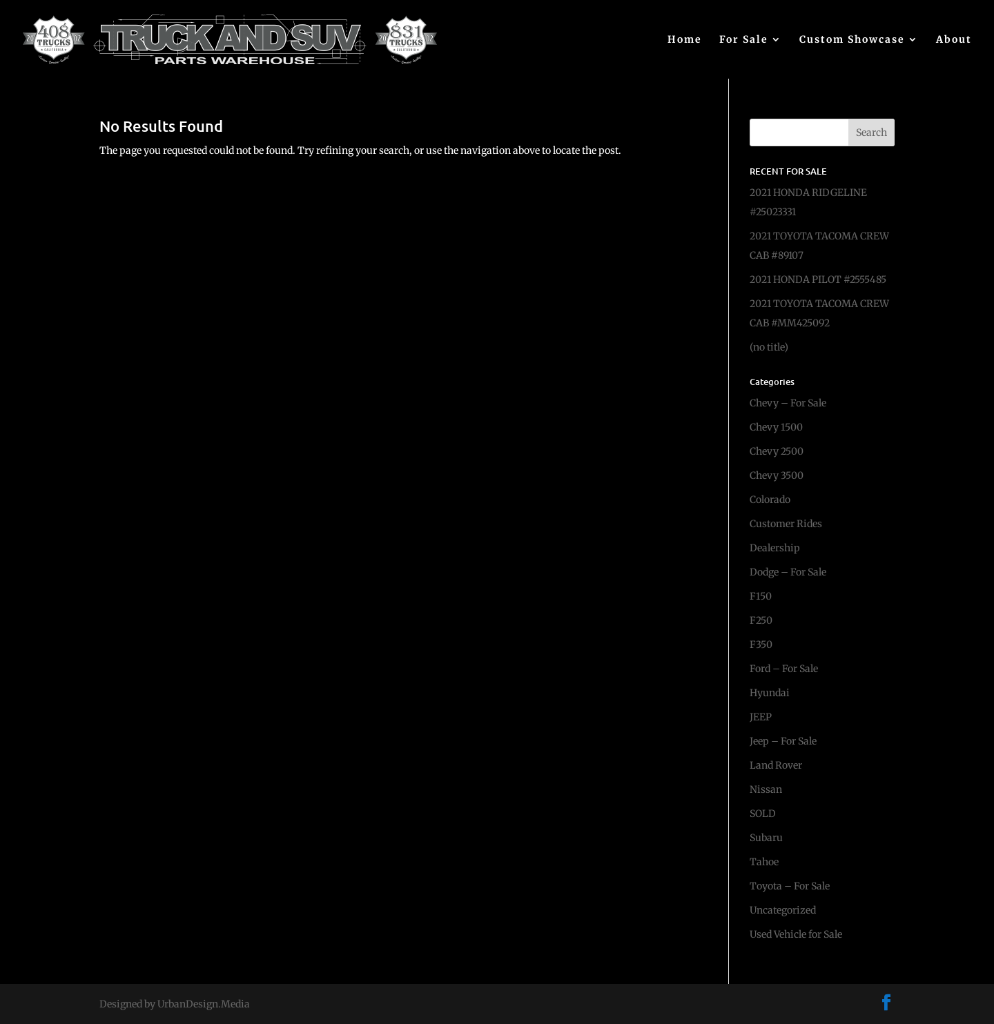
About (954, 40)
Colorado (770, 499)
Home (684, 40)
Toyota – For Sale (790, 886)
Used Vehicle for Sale (796, 934)
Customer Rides (786, 524)
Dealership (775, 548)
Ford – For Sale (784, 668)
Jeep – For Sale (783, 741)
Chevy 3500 (776, 475)
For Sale (743, 40)
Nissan (766, 789)
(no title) (769, 347)
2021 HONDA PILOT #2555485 (818, 279)
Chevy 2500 (776, 451)
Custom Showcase (852, 40)
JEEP (761, 717)
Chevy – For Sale (788, 403)
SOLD (763, 813)
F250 (761, 620)
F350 (761, 644)
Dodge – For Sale (788, 572)
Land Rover (776, 765)
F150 (761, 596)
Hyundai (770, 693)
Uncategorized (783, 910)
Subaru (766, 837)
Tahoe (764, 862)
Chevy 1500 (776, 427)
